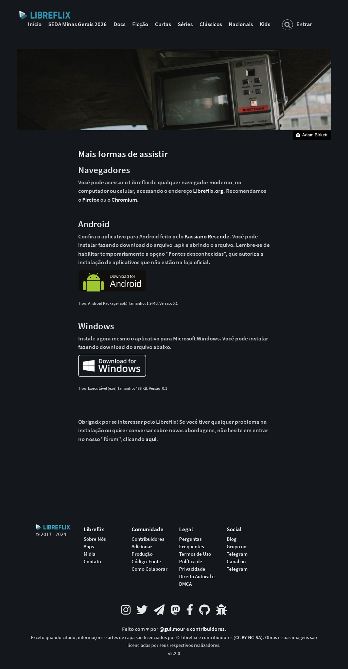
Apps (89, 546)
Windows (96, 326)
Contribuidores (148, 539)
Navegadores (104, 169)
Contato (92, 561)
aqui (150, 439)
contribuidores (207, 629)
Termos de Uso (195, 554)
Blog (232, 539)
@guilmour (172, 629)
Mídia (89, 554)
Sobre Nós (95, 539)
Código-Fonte (146, 561)
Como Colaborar (150, 569)
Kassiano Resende (207, 236)
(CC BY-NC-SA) (248, 637)
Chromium (124, 199)
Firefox (90, 199)
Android (93, 224)
